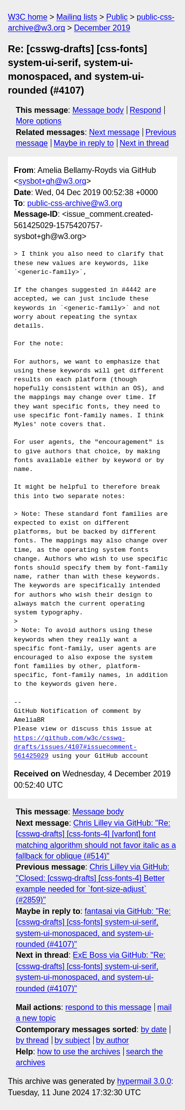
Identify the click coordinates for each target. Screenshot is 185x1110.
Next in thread (144, 143)
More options (39, 121)
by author (112, 1040)
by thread (32, 1040)
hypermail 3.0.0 (144, 1081)
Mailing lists (76, 17)
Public (117, 17)
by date (153, 1029)
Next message (114, 132)
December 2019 (102, 28)
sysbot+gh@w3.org (52, 181)
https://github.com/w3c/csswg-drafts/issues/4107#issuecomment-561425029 (75, 747)
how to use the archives (78, 1051)
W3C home (27, 17)
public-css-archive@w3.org (74, 203)
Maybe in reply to (84, 143)
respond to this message (108, 1007)
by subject (72, 1040)
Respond (145, 110)
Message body (98, 110)
